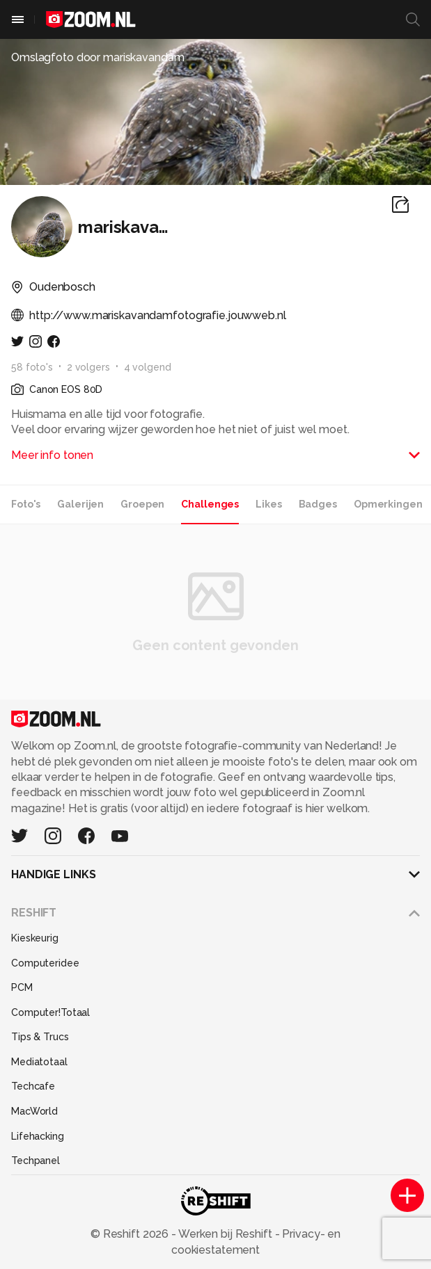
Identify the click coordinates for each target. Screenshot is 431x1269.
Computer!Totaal (50, 1012)
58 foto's (32, 367)
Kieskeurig (34, 938)
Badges (318, 504)
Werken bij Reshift (225, 1233)
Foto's (25, 504)
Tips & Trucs (40, 1036)
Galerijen (80, 504)
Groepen (142, 504)
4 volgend (147, 367)
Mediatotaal (39, 1061)
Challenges (210, 504)
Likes (268, 504)
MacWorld (34, 1111)
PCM (22, 987)
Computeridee (45, 963)
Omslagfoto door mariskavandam (98, 57)
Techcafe (33, 1086)
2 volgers (88, 367)
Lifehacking (37, 1136)
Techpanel (35, 1160)
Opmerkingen (388, 504)
